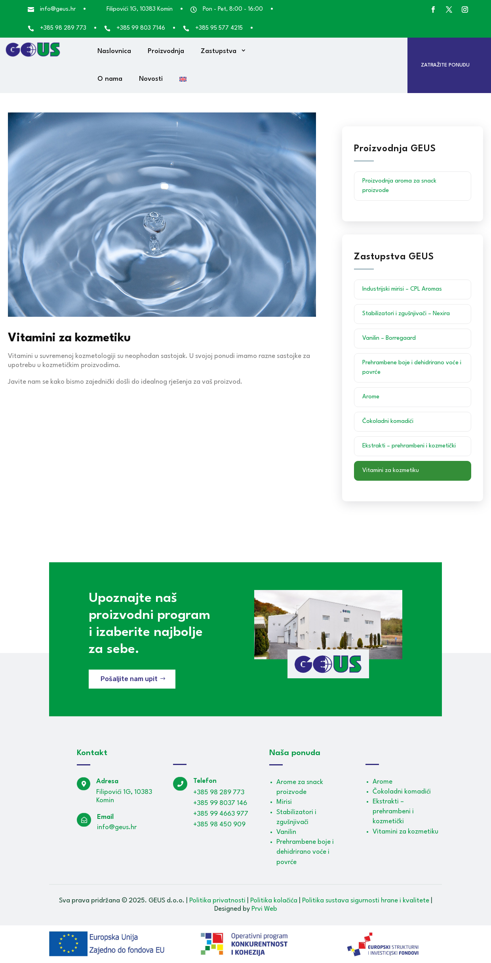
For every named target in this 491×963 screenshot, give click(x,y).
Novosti (151, 79)
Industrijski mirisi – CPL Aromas (402, 289)
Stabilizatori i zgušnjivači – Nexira (406, 314)
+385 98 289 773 (218, 792)
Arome (370, 397)
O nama (109, 79)
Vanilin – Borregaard (389, 338)
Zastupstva (218, 51)
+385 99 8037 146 (220, 803)
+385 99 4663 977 (220, 814)
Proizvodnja (166, 51)
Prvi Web (264, 909)
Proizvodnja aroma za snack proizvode (399, 186)
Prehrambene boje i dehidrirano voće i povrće (411, 367)
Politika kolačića (273, 900)
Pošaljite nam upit (129, 679)
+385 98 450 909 (219, 824)
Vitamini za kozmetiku (390, 471)
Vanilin (286, 832)
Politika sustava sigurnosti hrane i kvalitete (365, 900)
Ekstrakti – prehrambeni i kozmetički (409, 446)
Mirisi (284, 802)
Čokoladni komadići (387, 421)
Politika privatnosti (217, 900)
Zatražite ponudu (445, 65)
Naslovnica (114, 51)
